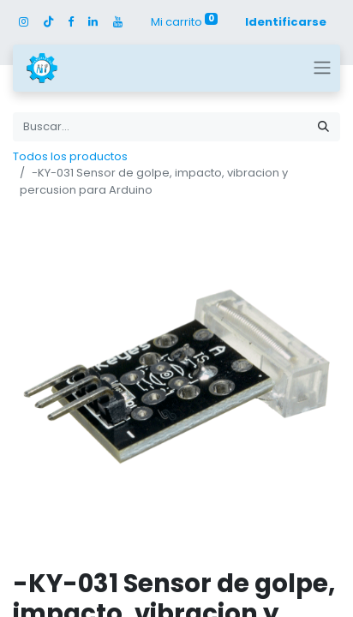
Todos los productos (70, 156)
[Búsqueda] (323, 126)
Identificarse (285, 22)
